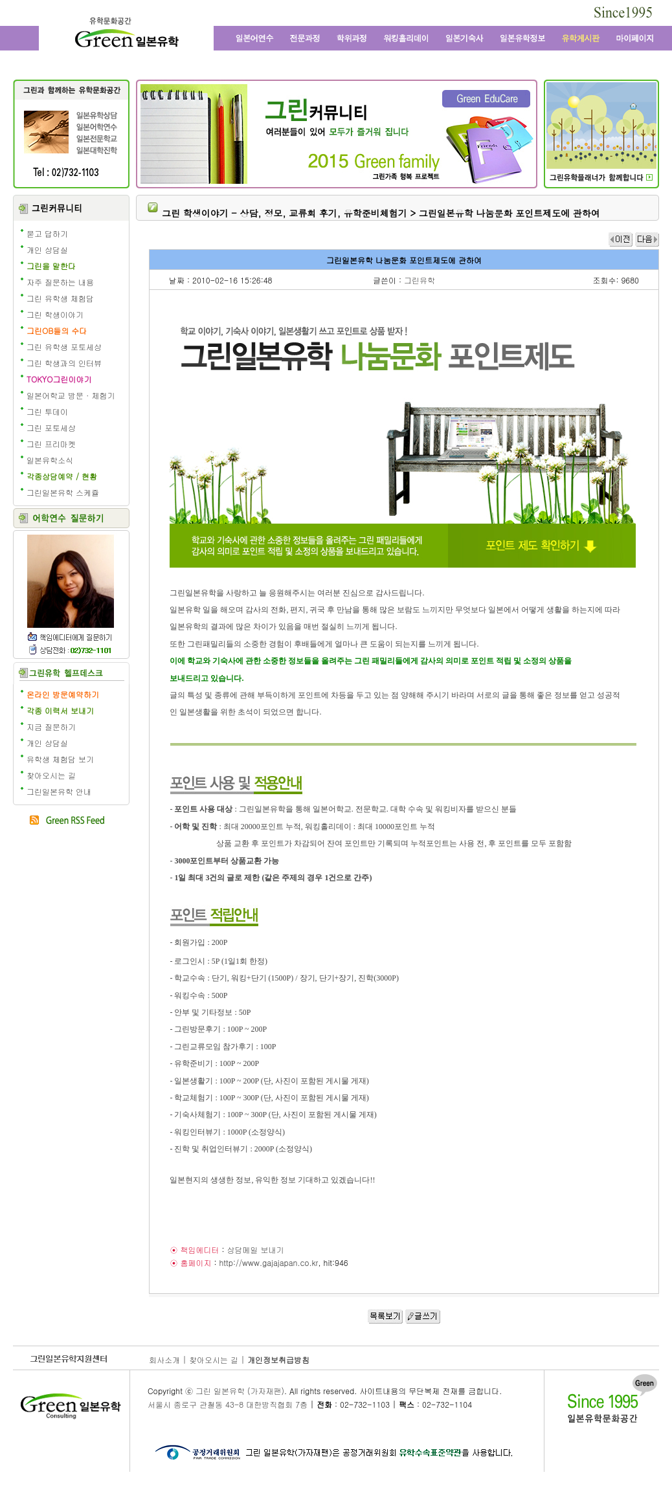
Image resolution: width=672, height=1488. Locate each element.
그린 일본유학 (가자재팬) (240, 1390)
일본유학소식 (50, 459)
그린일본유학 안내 (59, 791)
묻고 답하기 (47, 233)
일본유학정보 (522, 38)
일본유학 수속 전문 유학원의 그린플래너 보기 (601, 177)
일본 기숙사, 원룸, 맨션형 (463, 38)
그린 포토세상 (51, 427)
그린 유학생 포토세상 (64, 346)
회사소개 (164, 1359)
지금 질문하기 (51, 726)
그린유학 (419, 279)
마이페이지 (634, 38)
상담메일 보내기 (255, 1249)
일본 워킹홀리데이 (405, 38)
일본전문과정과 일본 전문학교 (305, 38)
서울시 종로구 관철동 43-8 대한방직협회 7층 (228, 1404)
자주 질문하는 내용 (60, 281)
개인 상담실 (47, 249)
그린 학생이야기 (55, 314)
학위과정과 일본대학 (352, 38)
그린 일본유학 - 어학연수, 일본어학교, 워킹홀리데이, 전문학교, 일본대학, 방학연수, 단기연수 (126, 34)
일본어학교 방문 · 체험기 (71, 395)
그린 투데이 (47, 411)
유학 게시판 (581, 38)
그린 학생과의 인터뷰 (64, 362)
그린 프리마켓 (51, 443)
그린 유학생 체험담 (60, 298)
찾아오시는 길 (51, 775)
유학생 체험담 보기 (60, 758)
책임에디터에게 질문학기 (70, 636)
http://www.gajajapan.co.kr (268, 1262)
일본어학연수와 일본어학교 (254, 38)
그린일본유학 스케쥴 (63, 492)
